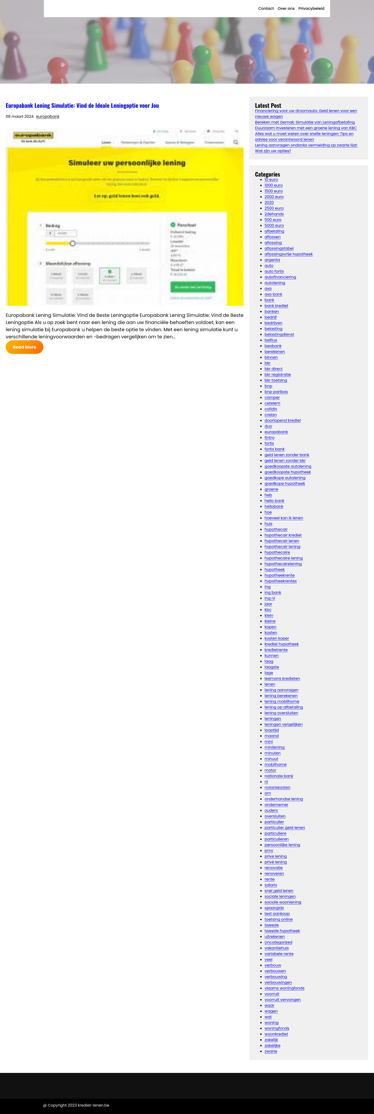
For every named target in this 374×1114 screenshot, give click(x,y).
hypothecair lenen (282, 541)
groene (271, 489)
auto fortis (274, 271)
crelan (271, 414)
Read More (24, 347)
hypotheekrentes (281, 581)
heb (268, 495)
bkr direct (273, 369)
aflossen (272, 237)
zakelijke (272, 1045)
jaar (268, 604)
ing (267, 586)
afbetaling (274, 231)
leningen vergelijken (283, 724)
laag (269, 661)
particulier (274, 822)
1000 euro (274, 185)
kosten (271, 632)
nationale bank (279, 776)
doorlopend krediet (283, 420)
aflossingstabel (279, 248)
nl (266, 781)
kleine (270, 621)
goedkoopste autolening (288, 466)
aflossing (273, 242)
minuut (271, 759)
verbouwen (275, 971)
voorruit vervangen (283, 999)
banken (272, 311)
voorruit (272, 994)
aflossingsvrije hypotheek (289, 254)
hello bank (274, 500)
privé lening (276, 862)
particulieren (277, 839)
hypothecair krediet (283, 535)
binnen (271, 357)
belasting (273, 328)
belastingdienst (279, 334)
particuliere (275, 833)
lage (269, 673)
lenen (270, 684)
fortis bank (275, 449)
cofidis (271, 409)
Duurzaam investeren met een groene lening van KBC (306, 128)
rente (270, 879)
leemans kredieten (282, 678)
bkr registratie (278, 374)
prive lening (276, 856)
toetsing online (279, 919)
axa (268, 288)
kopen (270, 627)
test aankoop (277, 913)
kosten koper (277, 638)
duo (268, 426)
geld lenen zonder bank (287, 455)
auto (269, 265)
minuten (272, 753)
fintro (269, 437)
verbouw (273, 965)
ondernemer (276, 804)
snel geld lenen (279, 890)
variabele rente (279, 954)
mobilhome (275, 764)
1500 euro (274, 191)
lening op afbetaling (284, 707)
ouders (271, 810)
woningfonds (277, 1028)
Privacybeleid (311, 8)
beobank (273, 346)
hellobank (274, 506)
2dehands (274, 214)
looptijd (272, 730)
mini (269, 741)
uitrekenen (275, 936)
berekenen (275, 351)
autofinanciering (280, 277)
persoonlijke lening (282, 845)
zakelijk (271, 1040)
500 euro (273, 219)
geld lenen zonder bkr (285, 460)
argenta (272, 260)
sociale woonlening (283, 902)
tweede (272, 925)
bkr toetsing (276, 380)
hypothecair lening (282, 546)
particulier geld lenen (285, 827)
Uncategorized (278, 942)
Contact (266, 8)
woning (272, 1022)
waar (269, 1005)
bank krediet (276, 305)
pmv (269, 850)
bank (269, 300)
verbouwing (276, 976)
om (268, 793)
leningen (273, 718)
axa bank (273, 294)
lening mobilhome (282, 701)
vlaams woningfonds (284, 988)
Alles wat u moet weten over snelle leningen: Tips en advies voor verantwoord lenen (304, 136)
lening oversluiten (281, 713)
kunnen (272, 655)
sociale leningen (280, 896)
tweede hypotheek (282, 931)
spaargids (274, 908)
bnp (268, 386)
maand (272, 736)
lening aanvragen (281, 690)
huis (268, 523)
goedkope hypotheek (285, 483)
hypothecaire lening (284, 558)
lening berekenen (281, 695)
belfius (271, 340)
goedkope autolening (285, 478)
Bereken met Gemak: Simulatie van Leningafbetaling (305, 122)
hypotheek (275, 569)
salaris (271, 885)
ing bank (273, 592)
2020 (269, 202)
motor (270, 770)
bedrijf (271, 317)
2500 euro (274, 208)
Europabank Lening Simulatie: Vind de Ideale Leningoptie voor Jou (82, 105)
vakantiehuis (277, 948)
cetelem (272, 403)
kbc (268, 609)
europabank (47, 116)
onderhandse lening (284, 799)
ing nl (270, 598)
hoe (268, 512)
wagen (271, 1011)
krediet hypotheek (282, 644)
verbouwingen (278, 982)
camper (272, 397)
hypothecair (276, 529)
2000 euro (274, 197)
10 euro (271, 179)
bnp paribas (276, 392)
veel (268, 959)
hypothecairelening (283, 564)
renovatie (274, 868)
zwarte (271, 1051)
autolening (275, 283)
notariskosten (277, 787)
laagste (272, 667)
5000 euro (274, 225)
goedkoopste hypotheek (288, 472)
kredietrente (276, 650)
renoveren (274, 873)
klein (269, 615)
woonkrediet (276, 1034)
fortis (269, 443)
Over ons (286, 8)
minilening (275, 747)
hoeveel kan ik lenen (284, 518)
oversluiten (275, 816)
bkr (267, 363)
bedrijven (273, 323)
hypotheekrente (280, 575)
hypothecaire (277, 552)
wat (268, 1017)
